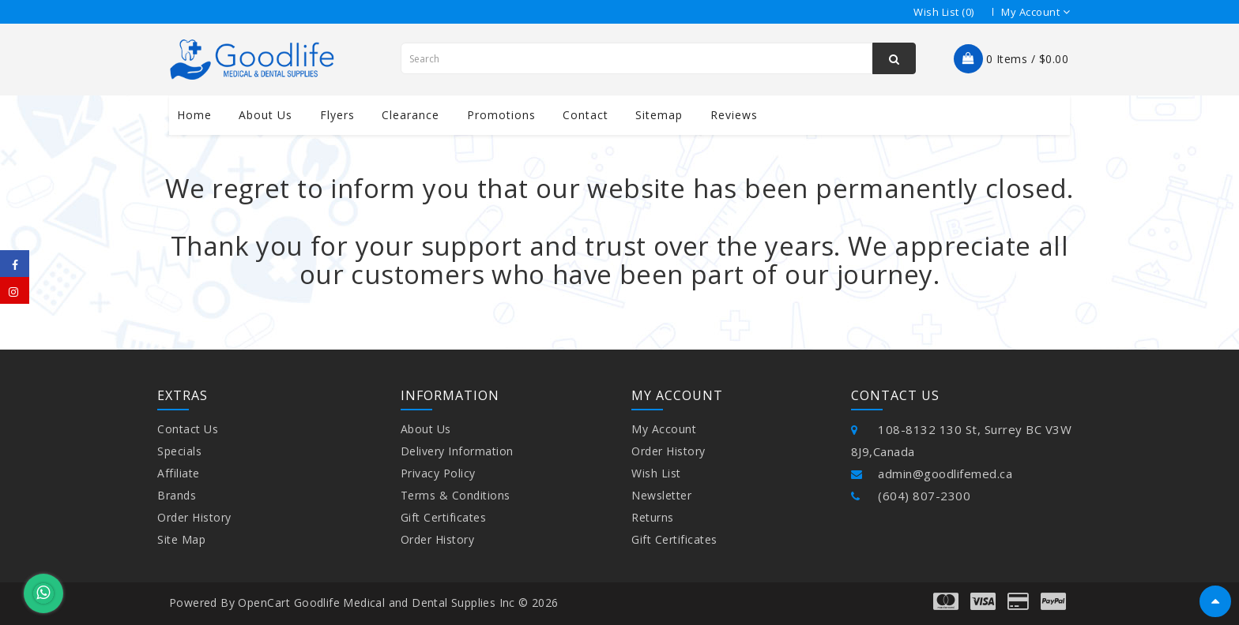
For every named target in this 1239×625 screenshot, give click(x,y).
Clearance (410, 114)
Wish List (656, 473)
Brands (176, 495)
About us (265, 114)
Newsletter (661, 495)
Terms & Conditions (455, 495)
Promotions (501, 114)
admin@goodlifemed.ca (932, 473)
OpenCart (264, 602)
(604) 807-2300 (911, 495)
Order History (194, 517)
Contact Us (187, 428)
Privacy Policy (438, 473)
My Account (663, 428)
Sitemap (659, 114)
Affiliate (178, 473)
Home (194, 114)
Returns (652, 517)
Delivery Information (457, 450)
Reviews (734, 114)
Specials (179, 450)
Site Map (181, 539)
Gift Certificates (444, 517)
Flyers (337, 114)
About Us (426, 428)
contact (585, 114)
